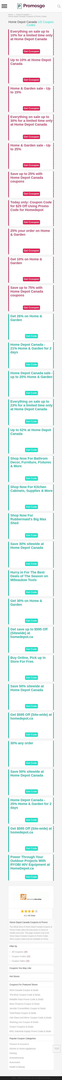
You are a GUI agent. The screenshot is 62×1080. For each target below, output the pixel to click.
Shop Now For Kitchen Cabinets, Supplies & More (31, 489)
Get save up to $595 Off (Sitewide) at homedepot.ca (29, 633)
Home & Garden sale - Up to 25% (30, 147)
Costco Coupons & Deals (21, 1027)
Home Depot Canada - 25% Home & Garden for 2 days (30, 804)
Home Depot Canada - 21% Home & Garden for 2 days (30, 348)
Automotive (14, 1062)
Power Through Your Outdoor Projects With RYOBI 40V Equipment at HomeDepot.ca (30, 862)
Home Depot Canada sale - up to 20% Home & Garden (31, 375)
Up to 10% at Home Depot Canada (30, 62)
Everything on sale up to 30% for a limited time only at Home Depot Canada (31, 120)
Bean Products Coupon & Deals (24, 1004)
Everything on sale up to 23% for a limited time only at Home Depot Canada (31, 405)
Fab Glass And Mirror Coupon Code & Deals (30, 1017)
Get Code (31, 336)
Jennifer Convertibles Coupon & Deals (27, 1008)
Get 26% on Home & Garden (26, 318)
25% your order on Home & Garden (30, 232)
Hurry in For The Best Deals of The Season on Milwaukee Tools (29, 576)
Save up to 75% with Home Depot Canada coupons (26, 291)
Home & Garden (22, 15)
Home (10, 15)
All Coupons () (20, 952)
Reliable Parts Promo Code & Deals (26, 999)
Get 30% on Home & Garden (26, 602)
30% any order (21, 743)
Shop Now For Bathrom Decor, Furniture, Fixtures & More (30, 462)
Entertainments (16, 1058)
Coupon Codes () (21, 956)
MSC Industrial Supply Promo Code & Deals (30, 1031)
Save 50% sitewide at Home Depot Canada (27, 688)
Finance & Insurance (19, 1044)
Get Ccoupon (31, 51)
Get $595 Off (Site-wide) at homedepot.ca (31, 716)
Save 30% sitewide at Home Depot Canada (27, 546)
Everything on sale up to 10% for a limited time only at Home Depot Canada (31, 35)
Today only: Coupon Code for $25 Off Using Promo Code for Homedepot (31, 206)
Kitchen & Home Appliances (22, 1048)
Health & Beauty (17, 1067)
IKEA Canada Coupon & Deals (23, 990)
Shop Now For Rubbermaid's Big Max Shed (28, 519)
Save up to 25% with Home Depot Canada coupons (26, 177)
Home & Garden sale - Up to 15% (30, 90)
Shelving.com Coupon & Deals (23, 1022)
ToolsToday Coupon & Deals (22, 1013)
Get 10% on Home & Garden (26, 261)
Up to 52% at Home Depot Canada (30, 432)
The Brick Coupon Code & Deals (24, 995)
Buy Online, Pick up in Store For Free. (28, 659)
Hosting (13, 1053)
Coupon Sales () (20, 961)
